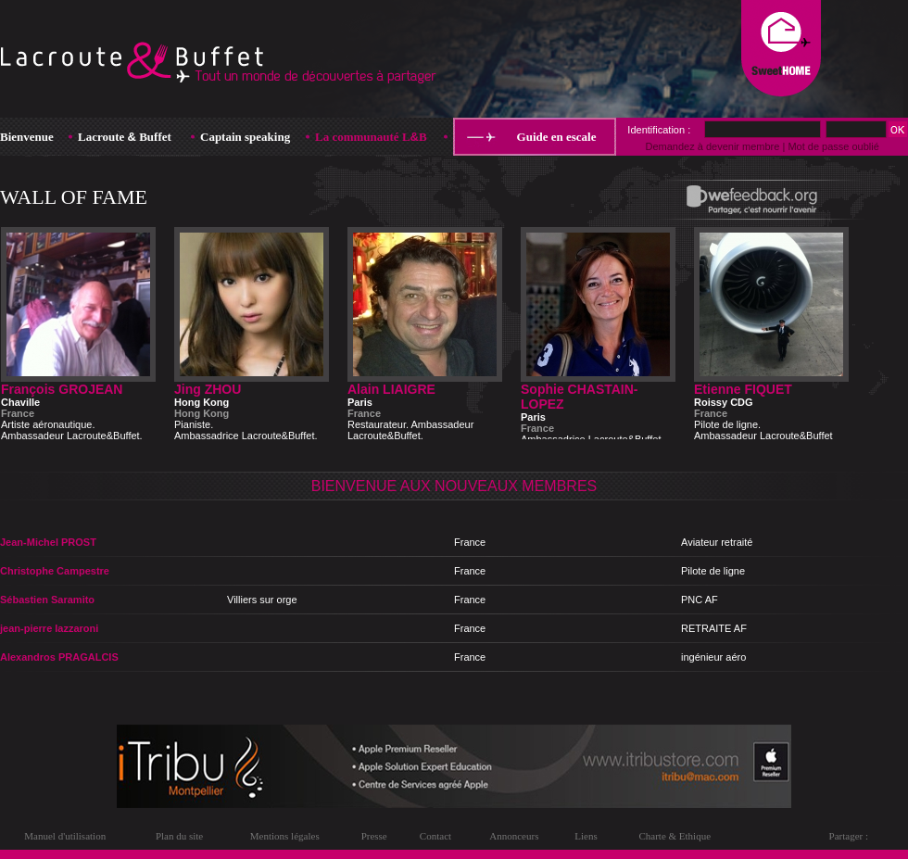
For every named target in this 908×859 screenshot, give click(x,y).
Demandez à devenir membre (712, 146)
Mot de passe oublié (833, 146)
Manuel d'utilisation (65, 835)
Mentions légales (285, 835)
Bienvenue (27, 137)
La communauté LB (371, 137)
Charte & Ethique (674, 835)
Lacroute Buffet (124, 137)
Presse (374, 835)
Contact (435, 835)
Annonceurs (513, 835)
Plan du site (179, 835)
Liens (585, 835)
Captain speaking (245, 137)
